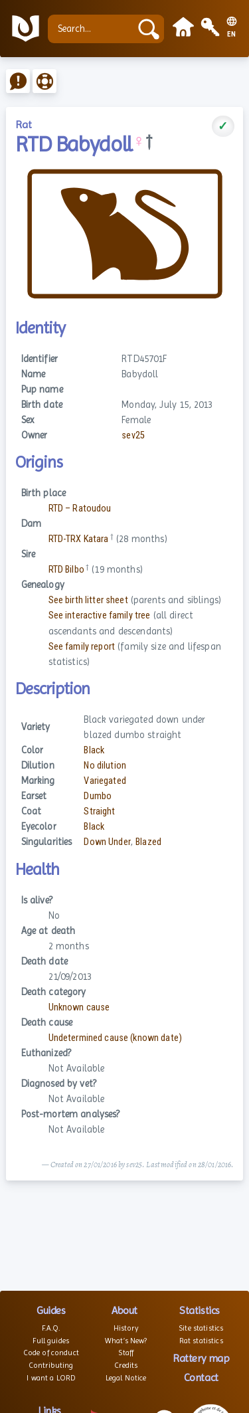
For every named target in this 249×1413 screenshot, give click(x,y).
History (126, 1328)
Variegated (104, 781)
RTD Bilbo (66, 569)
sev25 (133, 435)
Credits (125, 1365)
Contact (201, 1377)
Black (94, 750)
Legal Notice (126, 1377)
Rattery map (201, 1358)
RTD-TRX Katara (78, 539)
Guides (51, 1310)
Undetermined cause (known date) (115, 1038)
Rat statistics (201, 1340)
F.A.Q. (51, 1328)
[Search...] (92, 29)
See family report (81, 646)
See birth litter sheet (88, 600)
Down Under (107, 842)
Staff (125, 1352)
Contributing (51, 1365)
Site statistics (201, 1328)
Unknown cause (79, 1007)
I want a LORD (51, 1377)
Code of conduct (51, 1352)
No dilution (105, 765)
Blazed (148, 842)
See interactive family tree (99, 615)
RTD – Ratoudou (80, 508)
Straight (99, 811)
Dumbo (98, 796)
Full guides (51, 1340)
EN (231, 35)
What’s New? (126, 1340)
